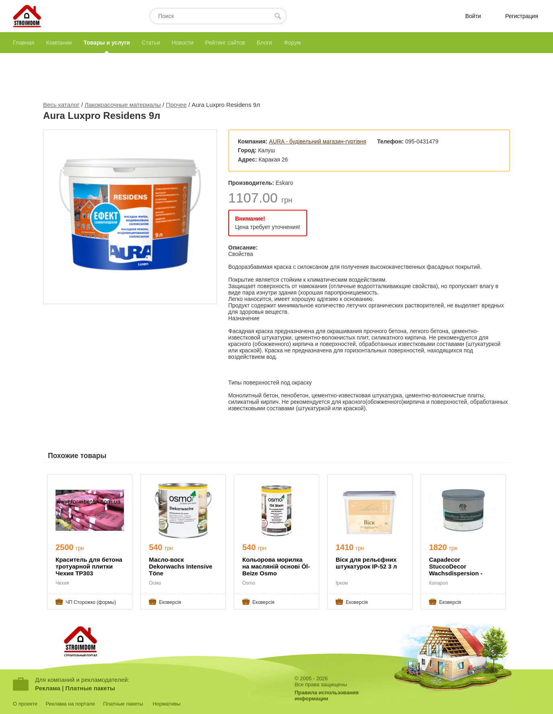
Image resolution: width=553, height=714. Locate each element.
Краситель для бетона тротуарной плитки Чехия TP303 (89, 566)
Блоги (264, 42)
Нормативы (166, 704)
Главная (23, 42)
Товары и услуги (107, 42)
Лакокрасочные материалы (123, 104)
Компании (59, 42)
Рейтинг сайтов (225, 42)
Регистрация (521, 16)
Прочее (176, 104)
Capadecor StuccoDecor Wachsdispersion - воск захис (456, 567)
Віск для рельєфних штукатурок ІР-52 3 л (366, 563)
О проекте (25, 704)
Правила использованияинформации (327, 695)
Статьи (151, 42)
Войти (473, 16)
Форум (292, 42)
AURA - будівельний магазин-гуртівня (317, 141)
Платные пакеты (90, 688)
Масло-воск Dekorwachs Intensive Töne (181, 566)
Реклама (47, 688)
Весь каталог (61, 104)
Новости (182, 42)
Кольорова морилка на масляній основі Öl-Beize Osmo (276, 566)
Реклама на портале (70, 704)
